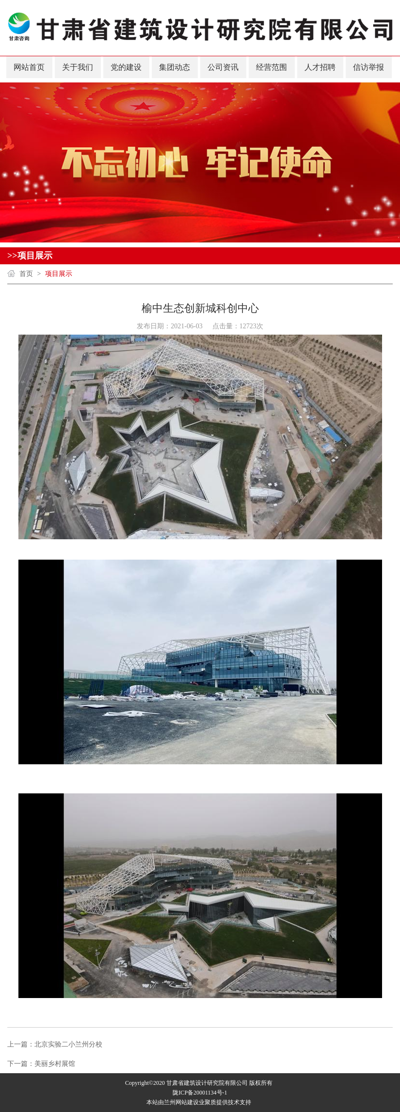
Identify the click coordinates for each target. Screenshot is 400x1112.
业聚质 (207, 1102)
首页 (26, 273)
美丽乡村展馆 (54, 1063)
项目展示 (58, 273)
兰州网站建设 (181, 1102)
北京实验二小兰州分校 (68, 1044)
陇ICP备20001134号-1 (200, 1092)
